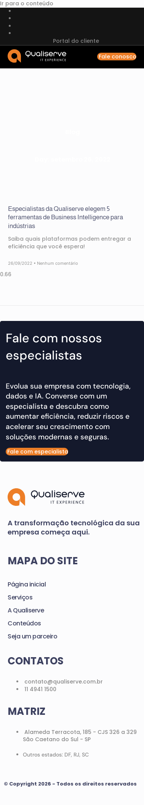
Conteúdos (24, 623)
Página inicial (27, 584)
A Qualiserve (26, 610)
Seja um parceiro (32, 636)
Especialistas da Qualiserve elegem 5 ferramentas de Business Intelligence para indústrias (65, 217)
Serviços (20, 597)
